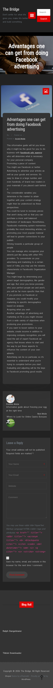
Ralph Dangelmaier (12, 631)
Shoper (8, 676)
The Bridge (11, 9)
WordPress (25, 679)
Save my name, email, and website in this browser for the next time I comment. (26, 564)
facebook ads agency (31, 153)
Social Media (20, 139)
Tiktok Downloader (12, 653)
